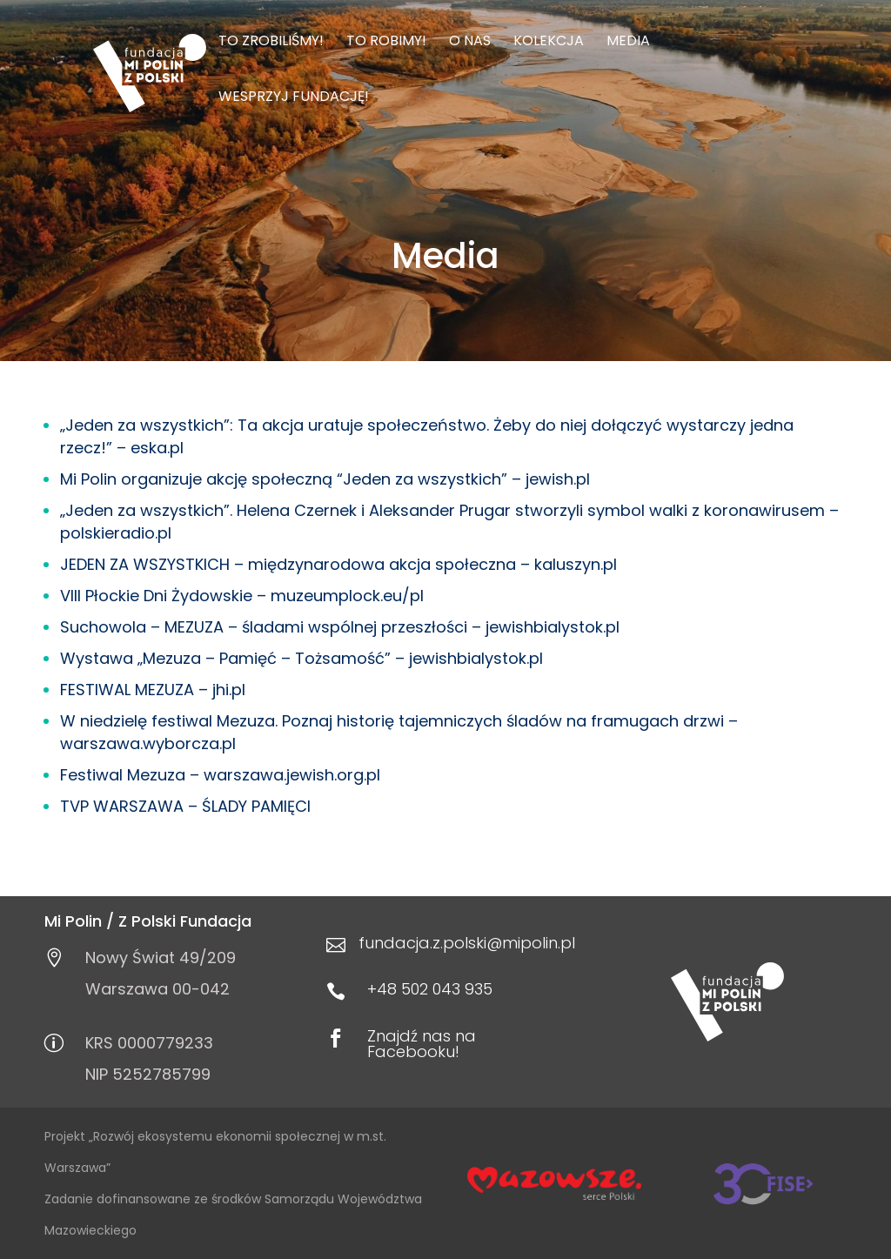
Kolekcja (548, 42)
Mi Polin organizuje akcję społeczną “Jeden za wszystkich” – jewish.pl (325, 479)
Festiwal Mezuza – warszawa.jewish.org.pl (220, 775)
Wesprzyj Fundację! (293, 98)
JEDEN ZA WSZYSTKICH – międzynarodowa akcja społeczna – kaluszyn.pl (338, 564)
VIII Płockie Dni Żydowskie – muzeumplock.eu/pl (242, 595)
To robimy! (386, 42)
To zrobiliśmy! (271, 42)
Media (628, 42)
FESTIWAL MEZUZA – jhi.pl (152, 689)
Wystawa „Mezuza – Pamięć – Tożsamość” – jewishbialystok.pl (301, 658)
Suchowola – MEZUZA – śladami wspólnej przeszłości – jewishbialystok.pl (340, 627)
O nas (470, 42)
